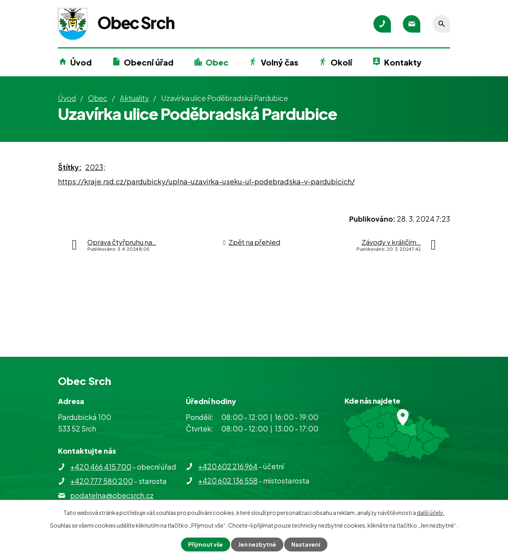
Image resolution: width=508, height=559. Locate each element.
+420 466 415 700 (100, 466)
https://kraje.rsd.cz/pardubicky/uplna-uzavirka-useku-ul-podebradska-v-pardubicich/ (206, 181)
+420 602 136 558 (228, 480)
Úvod (81, 62)
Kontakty (402, 62)
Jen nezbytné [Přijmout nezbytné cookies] (257, 544)
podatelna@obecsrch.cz (112, 495)
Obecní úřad (148, 62)
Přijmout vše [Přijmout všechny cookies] (205, 544)
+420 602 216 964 (228, 466)
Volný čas (279, 62)
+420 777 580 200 (101, 480)
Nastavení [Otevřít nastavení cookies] (305, 544)
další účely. (430, 512)
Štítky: (70, 167)
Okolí (341, 62)
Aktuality (134, 98)
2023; (95, 167)
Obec (217, 62)
